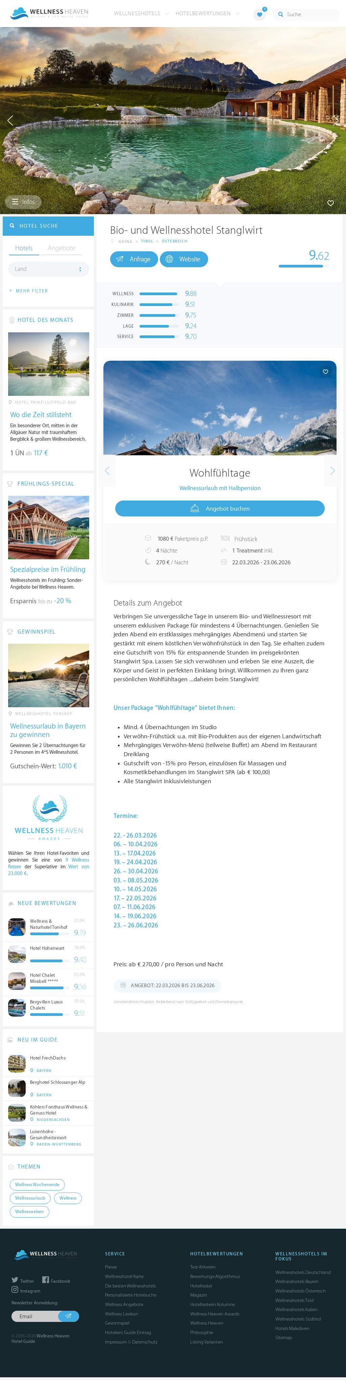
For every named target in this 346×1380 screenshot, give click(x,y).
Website (188, 259)
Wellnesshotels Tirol (294, 1303)
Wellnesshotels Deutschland (303, 1275)
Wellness (67, 1201)
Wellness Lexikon (121, 1317)
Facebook (56, 1284)
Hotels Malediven (292, 1331)
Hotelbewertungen (208, 13)
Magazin (198, 1298)
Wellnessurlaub (30, 1201)
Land (21, 270)
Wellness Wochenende (37, 1187)
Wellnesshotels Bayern (297, 1284)
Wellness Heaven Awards (214, 1317)
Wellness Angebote (124, 1307)
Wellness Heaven (206, 1326)
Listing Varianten (206, 1345)
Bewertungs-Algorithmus (215, 1279)
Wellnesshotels (141, 13)
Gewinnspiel (117, 1326)
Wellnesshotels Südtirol (298, 1322)
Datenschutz (144, 1345)
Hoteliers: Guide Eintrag (128, 1335)
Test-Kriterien (203, 1270)
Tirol (147, 241)
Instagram (25, 1293)
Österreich (175, 241)
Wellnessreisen (29, 1214)
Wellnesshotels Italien (296, 1312)
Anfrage (134, 259)
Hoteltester (201, 1288)
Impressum (116, 1345)
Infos (23, 202)
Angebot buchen (220, 508)
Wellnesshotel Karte (124, 1279)
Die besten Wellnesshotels (130, 1288)
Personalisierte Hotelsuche (130, 1298)
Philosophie (201, 1335)
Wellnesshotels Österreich (300, 1294)
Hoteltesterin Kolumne (212, 1307)
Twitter (22, 1284)
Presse (111, 1270)
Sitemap (283, 1340)
